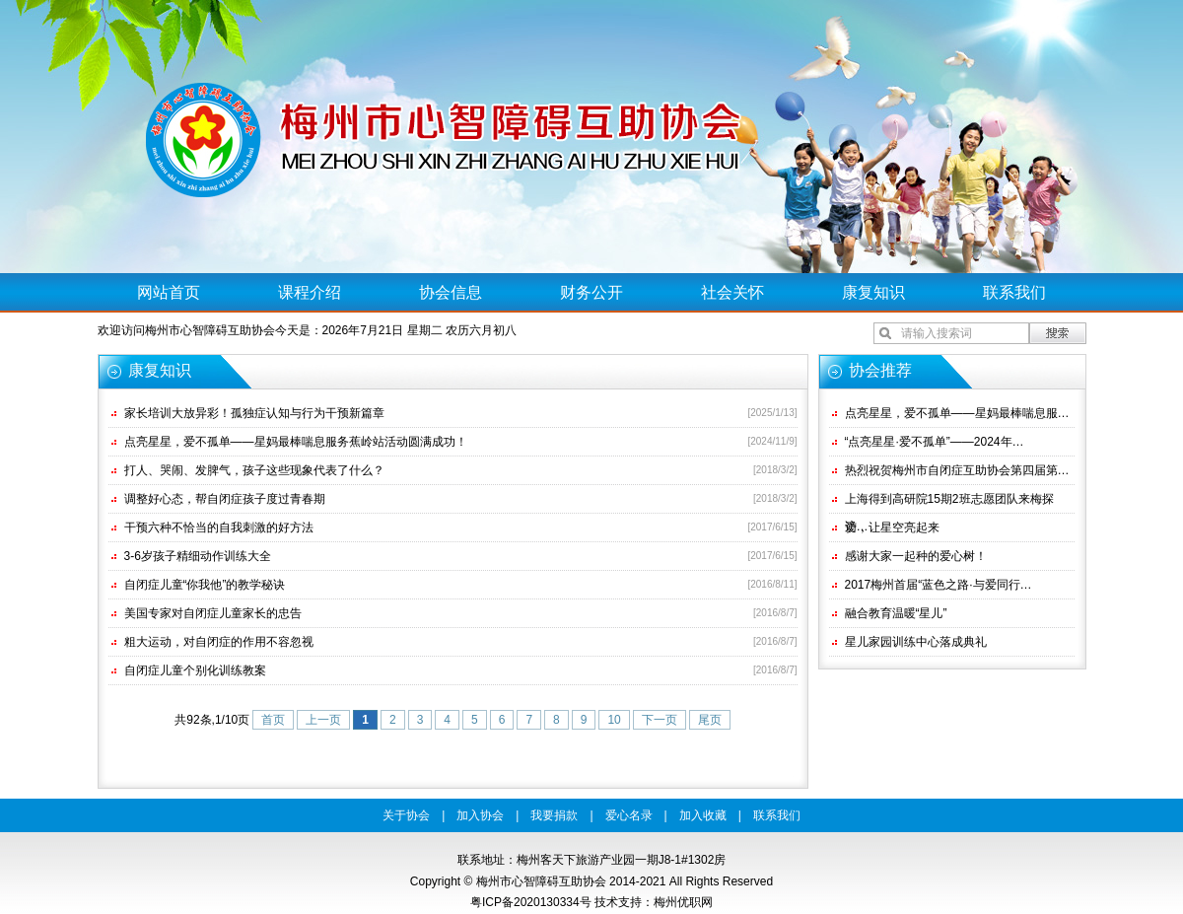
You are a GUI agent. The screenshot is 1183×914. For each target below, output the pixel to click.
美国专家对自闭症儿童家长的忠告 (213, 613)
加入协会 (480, 815)
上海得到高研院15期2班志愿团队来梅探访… (949, 502)
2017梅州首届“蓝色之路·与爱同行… (938, 585)
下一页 (659, 720)
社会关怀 (732, 292)
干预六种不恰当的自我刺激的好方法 (218, 527)
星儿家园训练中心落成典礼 (916, 642)
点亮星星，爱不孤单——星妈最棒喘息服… (957, 413)
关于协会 (406, 815)
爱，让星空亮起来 (892, 527)
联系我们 (1014, 292)
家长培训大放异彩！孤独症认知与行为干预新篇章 (254, 413)
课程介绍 (309, 292)
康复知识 (873, 292)
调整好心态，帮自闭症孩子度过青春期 (224, 499)
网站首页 (168, 292)
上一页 (323, 720)
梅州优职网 (683, 902)
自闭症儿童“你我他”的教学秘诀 (205, 585)
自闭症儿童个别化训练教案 (195, 670)
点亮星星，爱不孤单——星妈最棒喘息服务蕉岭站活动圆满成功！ (295, 442)
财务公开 (591, 292)
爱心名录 (629, 815)
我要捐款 (554, 815)
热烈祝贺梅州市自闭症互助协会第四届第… (957, 470)
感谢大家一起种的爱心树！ (916, 556)
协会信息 (450, 292)
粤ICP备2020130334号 (531, 902)
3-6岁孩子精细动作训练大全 (197, 556)
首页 (273, 720)
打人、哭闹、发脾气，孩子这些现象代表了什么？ (254, 470)
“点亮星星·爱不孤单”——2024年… (934, 442)
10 (613, 720)
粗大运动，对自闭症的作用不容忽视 (218, 642)
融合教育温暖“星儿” (896, 613)
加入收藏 (703, 815)
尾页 (710, 720)
